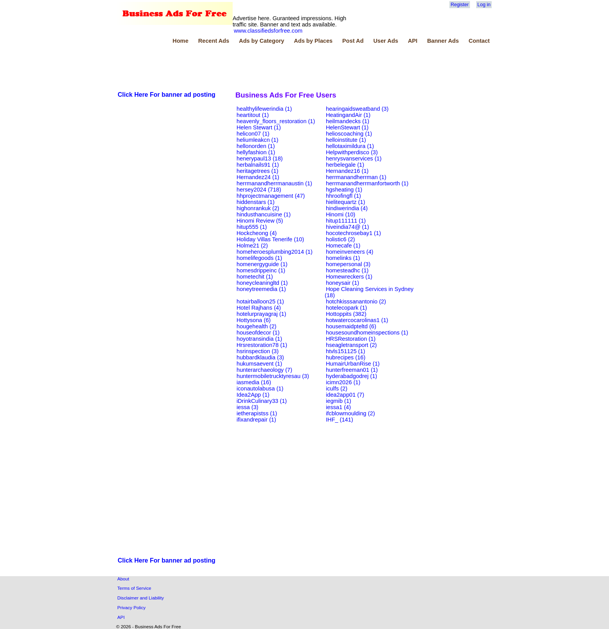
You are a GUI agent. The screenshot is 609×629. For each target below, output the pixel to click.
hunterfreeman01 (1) (352, 370)
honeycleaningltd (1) (262, 283)
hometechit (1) (255, 277)
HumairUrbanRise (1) (352, 364)
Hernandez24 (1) (258, 177)
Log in (484, 4)
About (123, 578)
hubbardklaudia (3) (260, 357)
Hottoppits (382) (346, 314)
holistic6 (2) (340, 239)
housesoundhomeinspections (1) (367, 332)
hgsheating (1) (344, 189)
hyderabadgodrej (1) (351, 376)
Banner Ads (443, 41)
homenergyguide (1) (262, 264)
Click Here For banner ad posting (167, 94)
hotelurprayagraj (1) (261, 314)
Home (180, 41)
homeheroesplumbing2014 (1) (275, 252)
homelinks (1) (343, 258)
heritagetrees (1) (257, 171)
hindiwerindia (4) (347, 208)
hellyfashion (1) (256, 152)
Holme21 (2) (252, 245)
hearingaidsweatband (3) (357, 109)
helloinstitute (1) (346, 140)
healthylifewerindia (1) (264, 109)
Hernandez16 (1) (347, 171)
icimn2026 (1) (343, 382)
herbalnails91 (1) (258, 165)
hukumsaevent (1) (259, 364)
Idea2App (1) (253, 395)
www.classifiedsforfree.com (268, 31)
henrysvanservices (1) (353, 158)
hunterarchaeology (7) (264, 370)
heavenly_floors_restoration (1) (276, 121)
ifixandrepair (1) (256, 419)
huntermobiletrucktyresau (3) (273, 376)
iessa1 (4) (338, 407)
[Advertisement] (258, 65)
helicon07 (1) (253, 134)
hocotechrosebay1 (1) (353, 233)
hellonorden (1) (256, 146)
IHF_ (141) (339, 419)
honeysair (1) (342, 283)
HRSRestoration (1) (351, 339)
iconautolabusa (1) (260, 388)
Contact (479, 41)
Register (459, 4)
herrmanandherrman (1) (356, 177)
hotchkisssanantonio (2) (356, 301)
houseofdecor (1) (258, 332)
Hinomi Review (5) (260, 221)
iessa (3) (247, 407)
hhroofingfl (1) (343, 196)
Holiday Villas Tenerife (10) (270, 239)
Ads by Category (261, 41)
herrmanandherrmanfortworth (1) (367, 183)
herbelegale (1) (345, 165)
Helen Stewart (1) (259, 127)
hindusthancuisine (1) (264, 214)
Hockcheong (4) (257, 233)
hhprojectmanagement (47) (271, 196)
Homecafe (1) (343, 245)
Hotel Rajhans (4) (259, 308)
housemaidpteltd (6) (351, 326)
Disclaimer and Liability (140, 597)
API (412, 41)
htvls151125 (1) (345, 351)
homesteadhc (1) (347, 270)
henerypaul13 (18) (260, 158)
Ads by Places (313, 41)
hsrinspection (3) (257, 351)
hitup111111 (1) (346, 221)
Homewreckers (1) (349, 277)
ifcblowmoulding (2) (350, 413)
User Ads (385, 41)
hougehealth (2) (257, 326)
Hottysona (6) (254, 320)
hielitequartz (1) (345, 202)
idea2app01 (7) (345, 395)
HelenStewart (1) (347, 127)
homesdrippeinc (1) (261, 270)
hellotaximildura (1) (350, 146)
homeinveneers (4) (349, 252)
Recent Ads (213, 41)
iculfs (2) (336, 388)
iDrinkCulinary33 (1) (262, 401)
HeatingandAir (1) (348, 115)
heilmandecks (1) (347, 121)
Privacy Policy (131, 607)
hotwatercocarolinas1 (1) (357, 320)
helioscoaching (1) (349, 134)
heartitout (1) (253, 115)
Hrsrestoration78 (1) (262, 345)
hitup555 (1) (252, 227)
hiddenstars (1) (256, 202)
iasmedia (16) (254, 382)
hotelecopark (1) (346, 308)
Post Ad (353, 41)
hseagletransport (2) (351, 345)
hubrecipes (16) (345, 357)
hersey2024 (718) (259, 189)
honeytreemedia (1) (261, 289)
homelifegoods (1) (259, 258)
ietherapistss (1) (257, 413)
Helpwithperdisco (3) (352, 152)
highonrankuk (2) (258, 208)
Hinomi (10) (340, 214)
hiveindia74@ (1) (347, 227)
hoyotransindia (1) (259, 339)
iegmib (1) (338, 401)
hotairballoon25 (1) (260, 301)
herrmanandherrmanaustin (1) (274, 183)
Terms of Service (134, 588)
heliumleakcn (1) (257, 140)
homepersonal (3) (348, 264)
